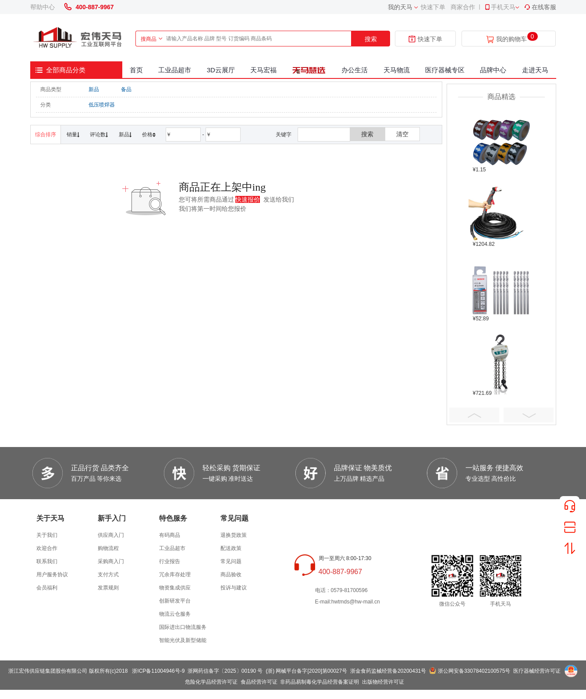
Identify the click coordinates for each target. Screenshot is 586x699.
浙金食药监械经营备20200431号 (388, 671)
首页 (136, 70)
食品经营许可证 (259, 682)
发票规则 (108, 588)
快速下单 (433, 7)
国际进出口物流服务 (182, 627)
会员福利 (46, 588)
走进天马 (535, 70)
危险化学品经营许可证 (211, 682)
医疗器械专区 (445, 70)
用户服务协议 (52, 574)
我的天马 (400, 7)
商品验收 (231, 574)
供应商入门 (111, 535)
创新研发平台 (175, 601)
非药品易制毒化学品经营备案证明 (319, 682)
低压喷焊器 (102, 105)
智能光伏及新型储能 (182, 640)
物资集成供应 (175, 588)
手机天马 (499, 7)
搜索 (371, 39)
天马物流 (397, 70)
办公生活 (354, 70)
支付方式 (108, 574)
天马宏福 (263, 70)
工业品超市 (174, 70)
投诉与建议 (233, 588)
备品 (126, 89)
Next (529, 415)
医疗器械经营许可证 (537, 671)
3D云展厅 (221, 70)
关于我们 (46, 535)
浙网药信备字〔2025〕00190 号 (225, 671)
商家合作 (463, 7)
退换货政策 (233, 535)
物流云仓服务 (175, 614)
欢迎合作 (46, 548)
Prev (474, 415)
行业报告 (169, 561)
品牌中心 (493, 70)
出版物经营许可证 (383, 682)
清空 (402, 134)
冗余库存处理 (175, 574)
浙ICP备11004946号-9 (158, 671)
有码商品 (169, 535)
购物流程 (108, 548)
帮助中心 (42, 7)
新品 (94, 89)
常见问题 (231, 561)
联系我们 (46, 561)
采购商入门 (111, 561)
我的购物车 (511, 39)
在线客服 (540, 7)
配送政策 (231, 548)
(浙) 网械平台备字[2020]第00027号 (306, 671)
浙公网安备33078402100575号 (474, 671)
